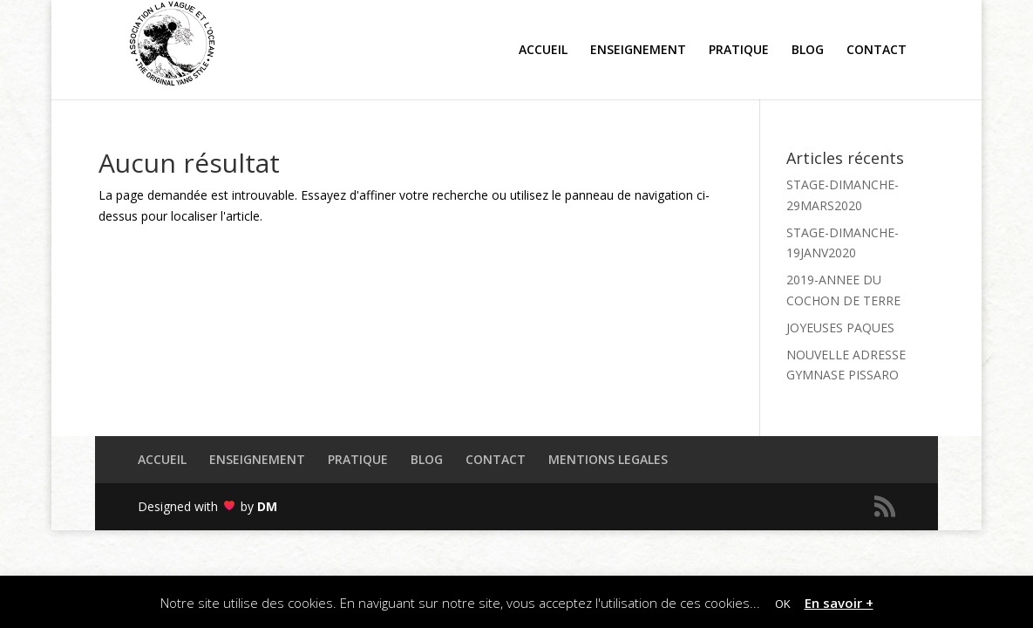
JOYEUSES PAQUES (840, 327)
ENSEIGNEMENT (257, 459)
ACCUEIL (162, 459)
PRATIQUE (358, 459)
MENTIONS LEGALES (608, 459)
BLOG (427, 459)
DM (267, 506)
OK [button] (783, 603)
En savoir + (839, 602)
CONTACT (496, 459)
